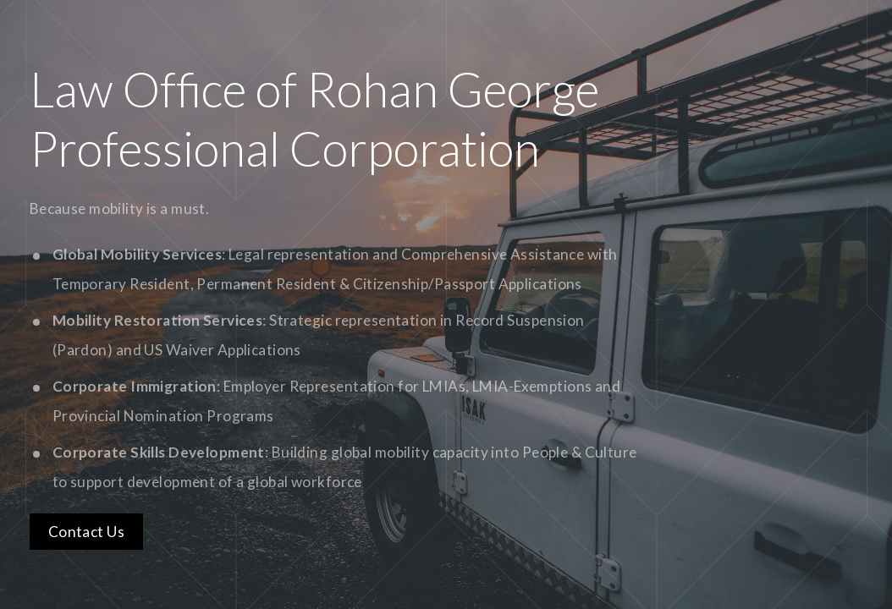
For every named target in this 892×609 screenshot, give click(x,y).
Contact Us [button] (86, 531)
